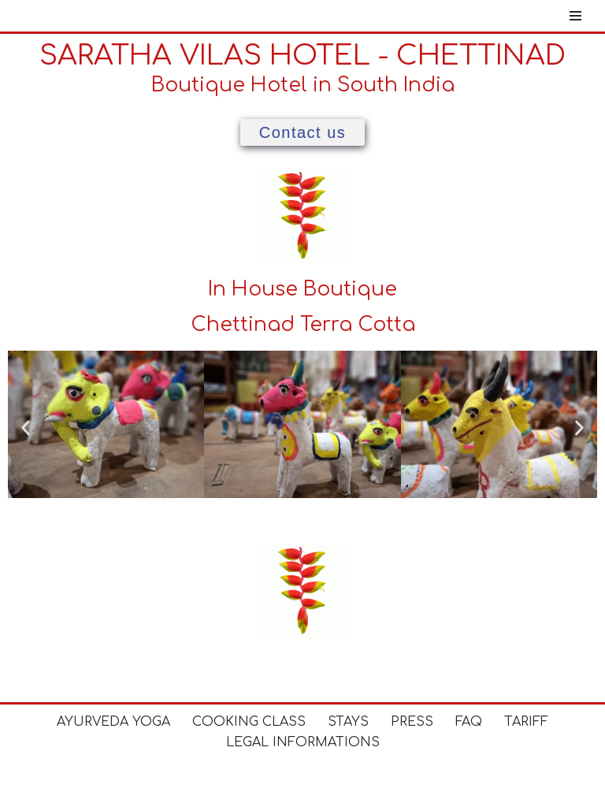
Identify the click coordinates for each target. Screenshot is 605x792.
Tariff (526, 722)
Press (412, 722)
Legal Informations (303, 742)
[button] (25, 427)
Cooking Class (249, 722)
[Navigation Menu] (575, 15)
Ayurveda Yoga (113, 722)
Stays (348, 722)
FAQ (468, 722)
